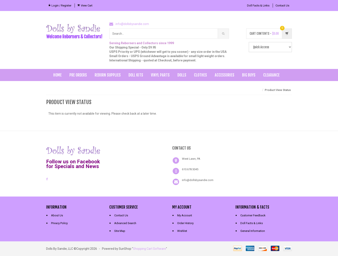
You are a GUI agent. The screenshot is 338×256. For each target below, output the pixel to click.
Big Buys (248, 75)
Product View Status (278, 90)
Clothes (200, 75)
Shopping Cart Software (149, 248)
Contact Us (282, 5)
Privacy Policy (59, 223)
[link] (137, 150)
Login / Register (61, 5)
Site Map (119, 231)
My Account (184, 215)
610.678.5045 (190, 169)
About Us (57, 215)
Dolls (181, 75)
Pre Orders (78, 75)
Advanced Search (125, 223)
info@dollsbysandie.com (132, 24)
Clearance (271, 75)
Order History (185, 223)
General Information (252, 231)
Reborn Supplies (108, 75)
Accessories (224, 75)
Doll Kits (135, 75)
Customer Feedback (253, 215)
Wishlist (182, 231)
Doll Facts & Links (258, 5)
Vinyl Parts (160, 75)
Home (57, 75)
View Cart (86, 5)
